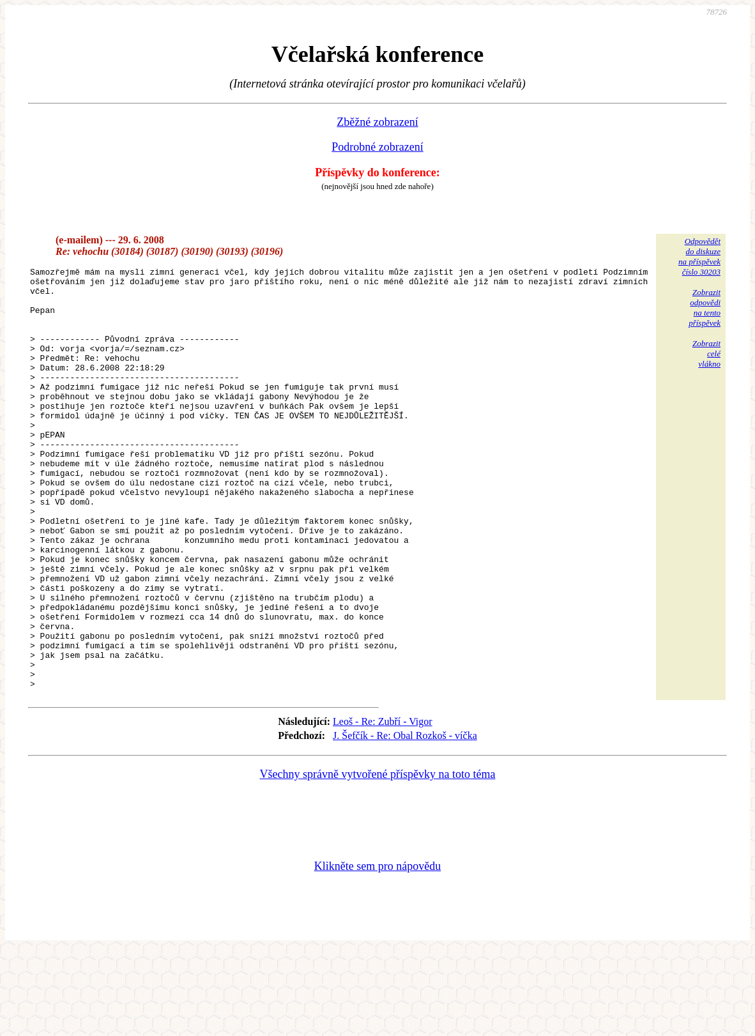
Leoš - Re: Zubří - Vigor (382, 805)
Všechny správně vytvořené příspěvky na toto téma (378, 858)
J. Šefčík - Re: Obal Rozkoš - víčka (405, 819)
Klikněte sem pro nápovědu (377, 950)
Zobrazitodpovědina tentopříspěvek (705, 307)
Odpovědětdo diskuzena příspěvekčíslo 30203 (699, 256)
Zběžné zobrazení (377, 122)
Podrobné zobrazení (377, 147)
